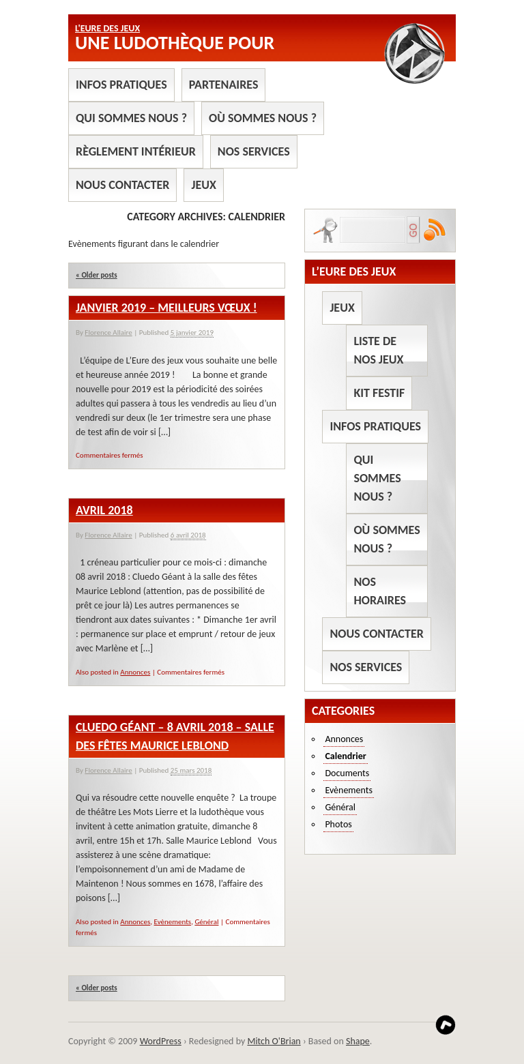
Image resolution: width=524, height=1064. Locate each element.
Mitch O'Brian (273, 1041)
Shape (358, 1041)
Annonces (135, 672)
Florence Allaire (108, 332)
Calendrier (345, 756)
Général (206, 921)
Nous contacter (122, 184)
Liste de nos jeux (378, 350)
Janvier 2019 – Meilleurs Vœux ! (166, 307)
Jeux (203, 184)
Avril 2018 (104, 510)
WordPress (160, 1041)
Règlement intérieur (136, 151)
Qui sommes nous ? (131, 117)
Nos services (254, 151)
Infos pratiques (121, 84)
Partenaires (224, 84)
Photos (338, 824)
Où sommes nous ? (263, 117)
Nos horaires (379, 591)
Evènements (173, 921)
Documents (347, 773)
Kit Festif (379, 392)
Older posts (96, 275)
